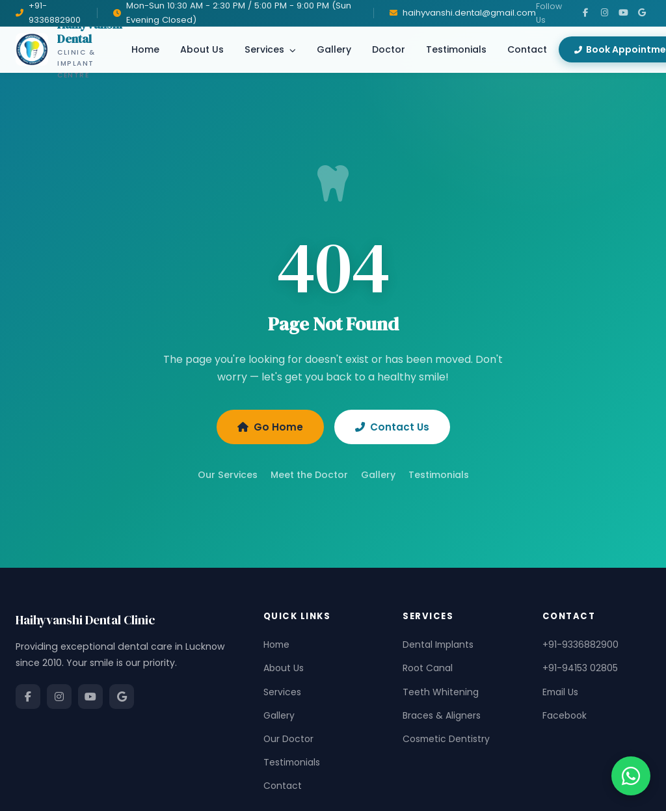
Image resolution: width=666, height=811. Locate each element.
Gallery (334, 49)
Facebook (564, 715)
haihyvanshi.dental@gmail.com (469, 13)
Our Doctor (288, 738)
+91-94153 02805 (580, 667)
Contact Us (392, 427)
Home (145, 49)
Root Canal (428, 667)
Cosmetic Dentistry (446, 738)
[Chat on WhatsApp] (630, 775)
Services (270, 49)
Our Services (228, 474)
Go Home (270, 427)
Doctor (388, 49)
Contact (527, 49)
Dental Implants (438, 644)
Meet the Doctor (309, 474)
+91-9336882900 (580, 644)
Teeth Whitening (441, 691)
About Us (202, 49)
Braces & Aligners (442, 715)
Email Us (560, 691)
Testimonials (456, 49)
